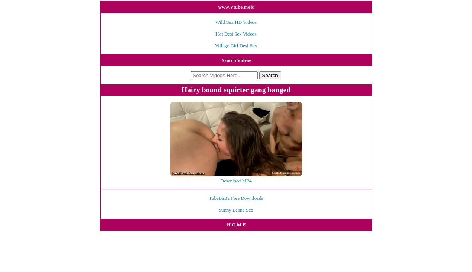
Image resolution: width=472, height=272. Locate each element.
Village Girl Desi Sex (236, 45)
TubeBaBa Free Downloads (236, 198)
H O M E (236, 224)
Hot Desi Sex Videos (235, 34)
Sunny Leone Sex (236, 210)
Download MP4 (236, 181)
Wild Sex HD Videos (236, 22)
